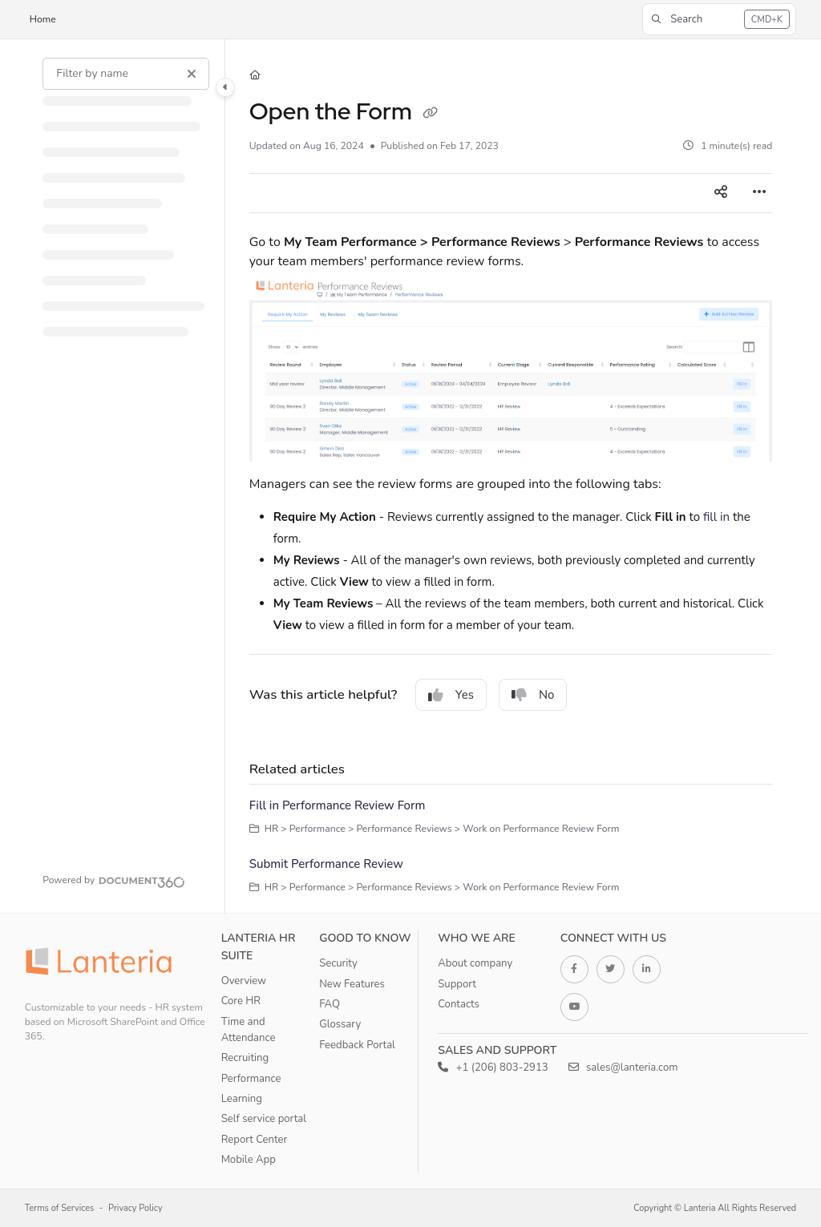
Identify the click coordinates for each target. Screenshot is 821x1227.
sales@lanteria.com (623, 1067)
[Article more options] (759, 193)
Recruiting (245, 1058)
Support (457, 984)
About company (475, 963)
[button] (719, 19)
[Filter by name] (125, 74)
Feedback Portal (357, 1045)
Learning (241, 1099)
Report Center (254, 1139)
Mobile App (248, 1159)
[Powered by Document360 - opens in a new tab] (113, 880)
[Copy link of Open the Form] (430, 114)
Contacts (458, 1004)
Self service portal (263, 1119)
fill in (716, 517)
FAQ (329, 1004)
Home (43, 19)
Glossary (340, 1024)
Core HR (241, 1001)
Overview (243, 981)
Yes (451, 695)
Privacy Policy (135, 1208)
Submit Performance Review (326, 864)
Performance (251, 1079)
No (533, 695)
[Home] (255, 75)
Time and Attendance (248, 1030)
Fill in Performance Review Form (337, 805)
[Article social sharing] (721, 193)
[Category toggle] (225, 87)
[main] (511, 476)
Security (338, 963)
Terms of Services (60, 1208)
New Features (352, 984)
